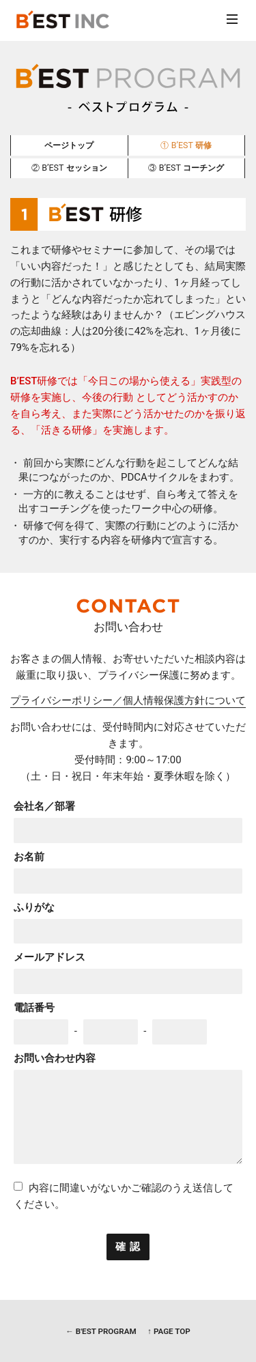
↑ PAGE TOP (168, 1331)
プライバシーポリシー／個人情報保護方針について (128, 701)
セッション (69, 167)
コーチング (186, 167)
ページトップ (69, 145)
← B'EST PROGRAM (101, 1331)
